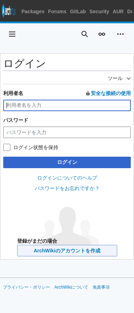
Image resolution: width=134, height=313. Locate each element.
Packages (33, 11)
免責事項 (101, 287)
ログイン (67, 162)
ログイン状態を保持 (35, 147)
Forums (57, 11)
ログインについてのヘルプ (67, 178)
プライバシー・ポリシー (26, 287)
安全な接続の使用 (108, 93)
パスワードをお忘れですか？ (67, 188)
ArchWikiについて (71, 287)
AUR (118, 11)
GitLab (78, 11)
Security (99, 11)
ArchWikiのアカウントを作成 (67, 250)
